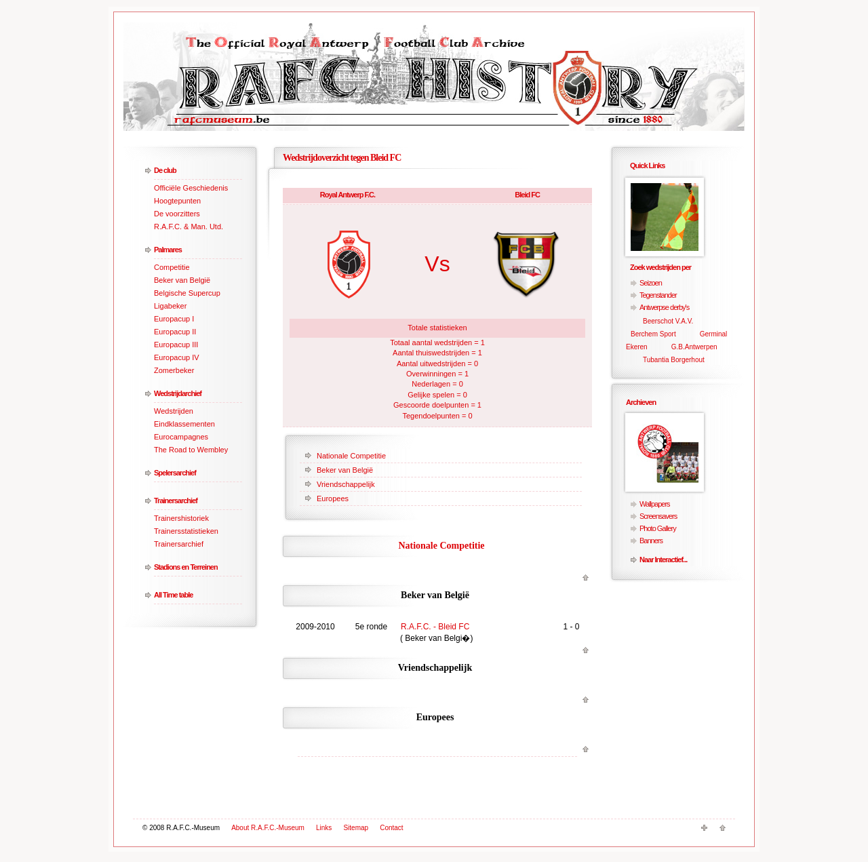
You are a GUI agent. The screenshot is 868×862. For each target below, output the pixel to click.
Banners (651, 540)
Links (324, 827)
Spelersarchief (175, 473)
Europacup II (175, 332)
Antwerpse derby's (664, 307)
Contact (391, 827)
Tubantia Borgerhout (674, 360)
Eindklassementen (184, 424)
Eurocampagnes (181, 437)
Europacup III (176, 344)
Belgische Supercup (187, 293)
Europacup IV (176, 357)
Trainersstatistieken (186, 531)
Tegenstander (658, 295)
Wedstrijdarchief (177, 393)
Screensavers (658, 516)
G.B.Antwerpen (694, 347)
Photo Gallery (657, 528)
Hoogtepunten (177, 201)
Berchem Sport (653, 334)
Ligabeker (170, 306)
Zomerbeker (174, 370)
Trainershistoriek (181, 518)
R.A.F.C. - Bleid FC (435, 626)
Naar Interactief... (663, 559)
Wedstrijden (173, 411)
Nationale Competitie (351, 456)
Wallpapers (654, 504)
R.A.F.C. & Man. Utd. (188, 226)
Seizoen (650, 283)
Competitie (172, 267)
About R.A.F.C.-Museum (267, 827)
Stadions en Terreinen (186, 567)
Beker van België (182, 280)
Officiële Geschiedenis (191, 188)
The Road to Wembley (191, 450)
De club (165, 170)
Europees (333, 498)
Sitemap (355, 827)
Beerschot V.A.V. (668, 321)
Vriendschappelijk (346, 484)
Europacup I (174, 319)
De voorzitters (177, 214)
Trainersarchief (175, 500)
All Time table (173, 595)
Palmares (168, 250)
